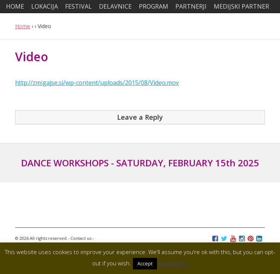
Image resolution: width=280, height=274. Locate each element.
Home (22, 26)
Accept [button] (144, 263)
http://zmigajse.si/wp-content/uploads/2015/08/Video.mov (97, 82)
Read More (173, 263)
